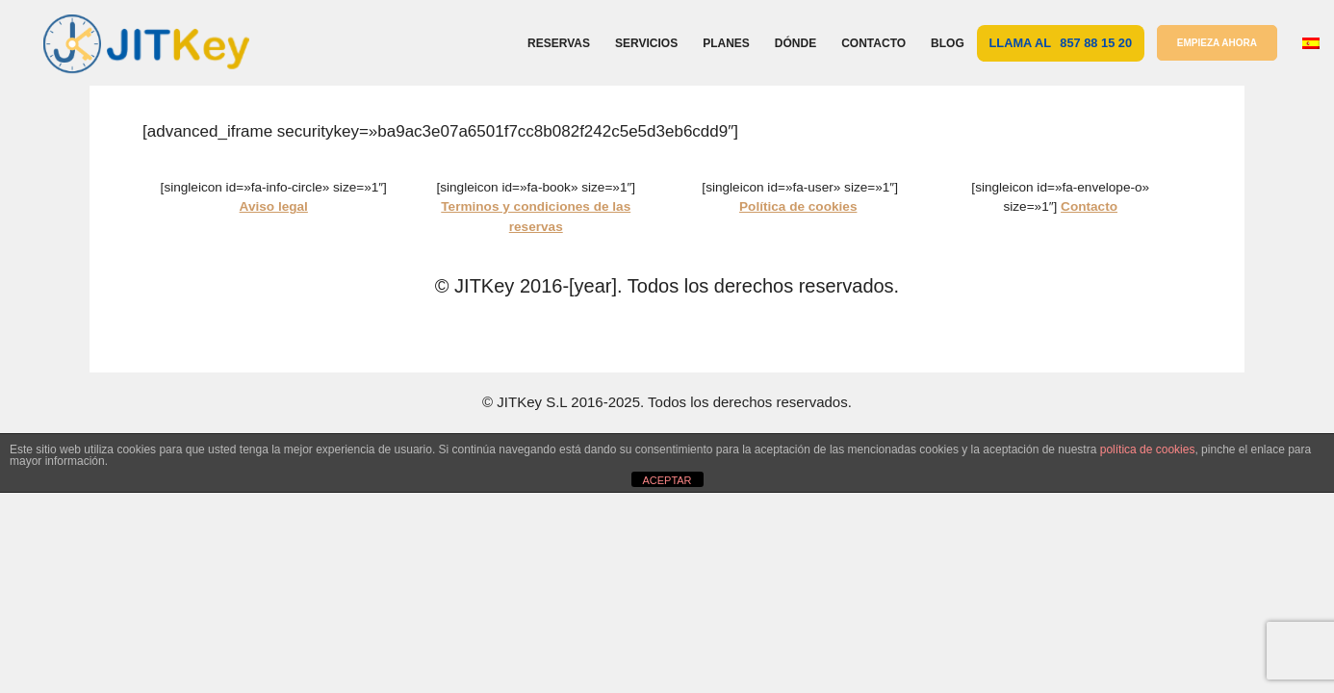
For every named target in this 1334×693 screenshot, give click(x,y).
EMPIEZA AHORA (1217, 43)
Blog (947, 43)
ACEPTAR (666, 480)
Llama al (1061, 43)
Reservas (558, 43)
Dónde (795, 43)
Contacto (873, 43)
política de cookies (1147, 449)
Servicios (646, 43)
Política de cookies (798, 206)
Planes (726, 43)
